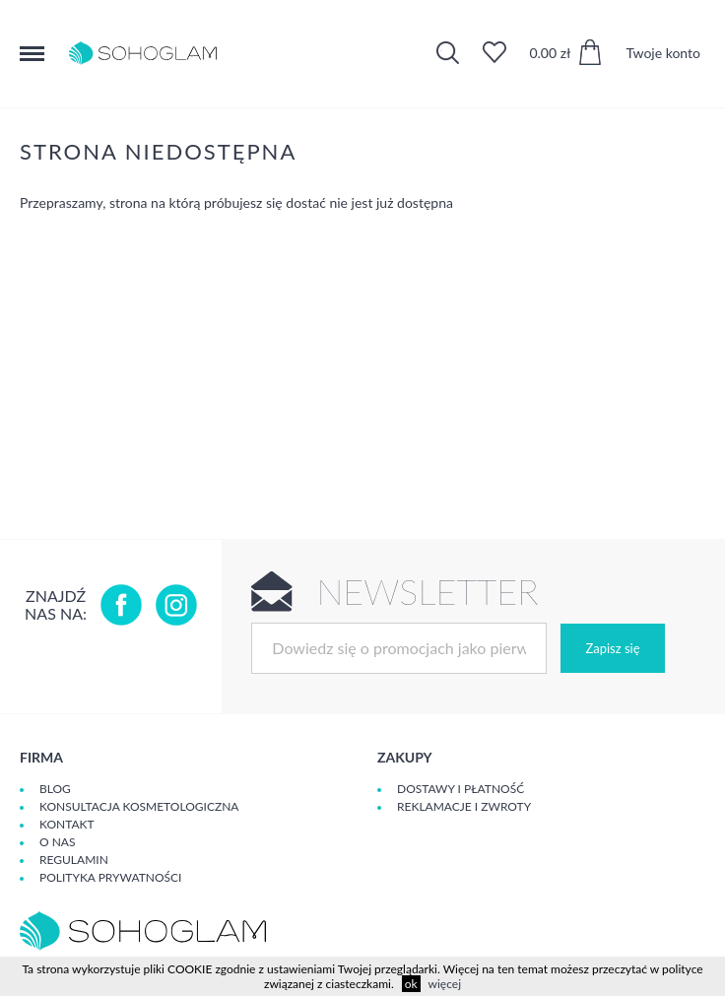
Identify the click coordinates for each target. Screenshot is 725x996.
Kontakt (67, 824)
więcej (444, 983)
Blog (55, 788)
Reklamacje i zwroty (464, 806)
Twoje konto (663, 52)
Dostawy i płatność (460, 788)
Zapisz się (612, 648)
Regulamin (73, 859)
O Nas (57, 841)
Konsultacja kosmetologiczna (138, 806)
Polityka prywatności (110, 877)
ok (411, 983)
